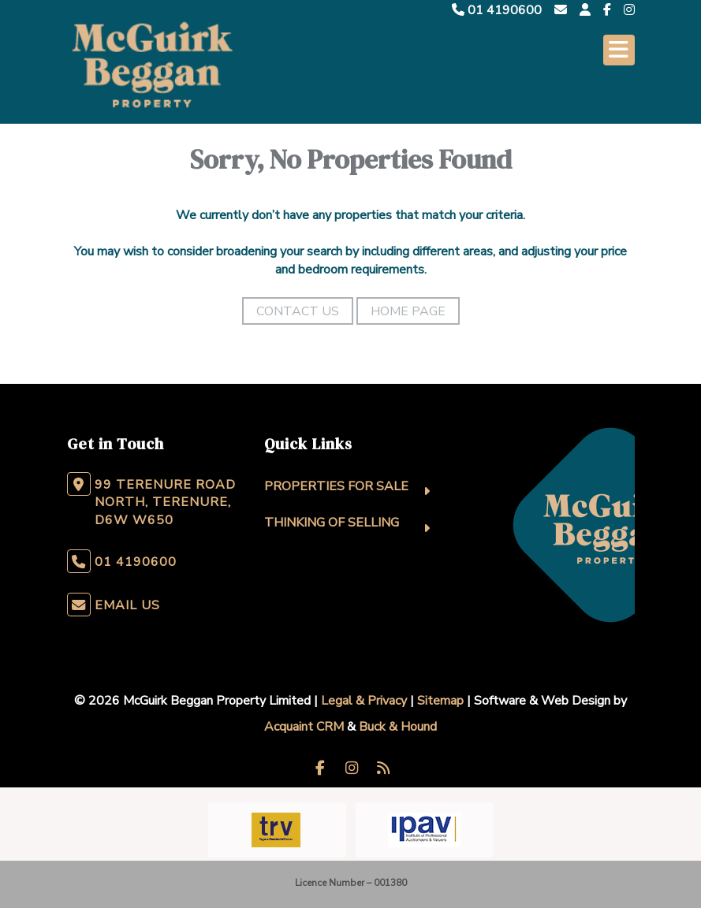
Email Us (127, 605)
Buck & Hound (398, 726)
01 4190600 (497, 10)
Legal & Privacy (364, 700)
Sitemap (440, 700)
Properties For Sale (336, 486)
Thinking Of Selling (331, 522)
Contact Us (297, 311)
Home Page (408, 311)
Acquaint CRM (304, 726)
